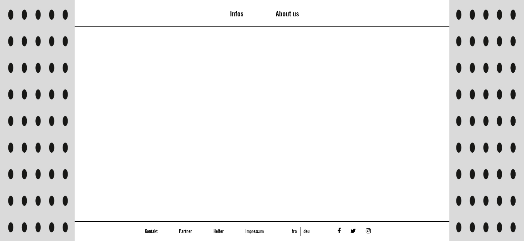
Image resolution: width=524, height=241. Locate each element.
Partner (185, 231)
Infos (237, 14)
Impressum (254, 231)
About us (287, 14)
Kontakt (151, 231)
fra (294, 231)
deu (306, 231)
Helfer (218, 231)
